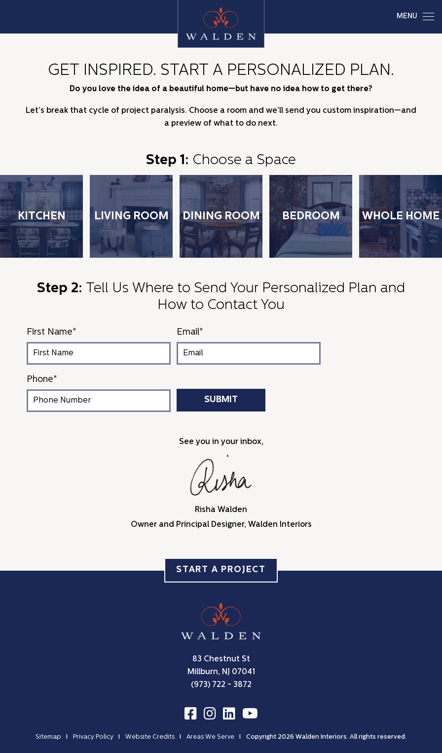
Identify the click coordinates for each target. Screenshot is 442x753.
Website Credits (150, 737)
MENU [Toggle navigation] (415, 16)
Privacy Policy (93, 737)
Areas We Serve (210, 737)
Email (190, 332)
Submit (221, 400)
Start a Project (221, 570)
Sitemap (48, 737)
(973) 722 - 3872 (221, 685)
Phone (42, 379)
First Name (51, 332)
